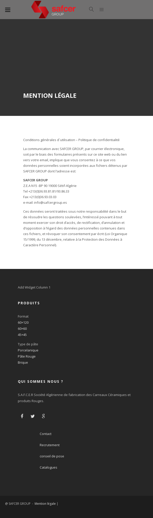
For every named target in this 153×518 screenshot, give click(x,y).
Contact (45, 433)
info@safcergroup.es (50, 202)
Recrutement (50, 445)
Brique (23, 362)
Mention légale (45, 503)
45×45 (22, 334)
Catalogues (48, 467)
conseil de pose (52, 456)
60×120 (23, 322)
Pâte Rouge (27, 356)
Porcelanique (28, 350)
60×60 (22, 328)
